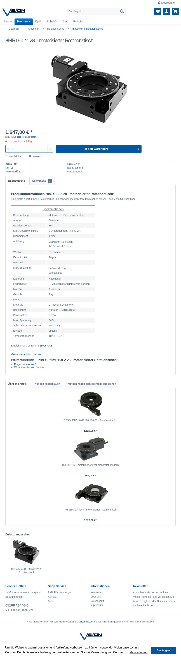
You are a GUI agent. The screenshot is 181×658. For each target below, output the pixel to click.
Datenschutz (98, 601)
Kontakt (52, 596)
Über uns (96, 596)
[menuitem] (96, 11)
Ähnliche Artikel (17, 383)
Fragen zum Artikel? (23, 364)
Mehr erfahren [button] (139, 652)
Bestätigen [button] (163, 650)
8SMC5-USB (45, 345)
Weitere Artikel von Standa (27, 367)
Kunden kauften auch (47, 383)
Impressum (97, 605)
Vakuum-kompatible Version (26, 354)
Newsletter (96, 592)
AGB (50, 601)
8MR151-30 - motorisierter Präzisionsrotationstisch (90, 464)
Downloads (42, 181)
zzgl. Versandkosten (26, 137)
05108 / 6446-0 (16, 605)
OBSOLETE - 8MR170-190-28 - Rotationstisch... (90, 420)
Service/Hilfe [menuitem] (167, 2)
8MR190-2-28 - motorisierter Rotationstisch (27, 570)
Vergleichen (13, 156)
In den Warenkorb (111, 148)
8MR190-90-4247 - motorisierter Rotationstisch (90, 509)
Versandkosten (86, 621)
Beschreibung (16, 180)
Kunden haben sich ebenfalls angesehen (91, 383)
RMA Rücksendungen (60, 592)
